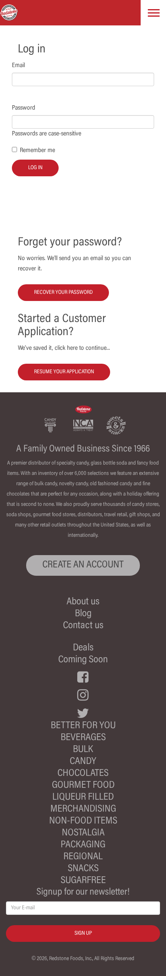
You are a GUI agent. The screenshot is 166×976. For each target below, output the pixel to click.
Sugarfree (83, 881)
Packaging (83, 845)
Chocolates (83, 774)
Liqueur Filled (83, 797)
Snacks (83, 869)
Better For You (83, 726)
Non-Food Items (83, 821)
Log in (35, 168)
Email (18, 65)
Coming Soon (83, 660)
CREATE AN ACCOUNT (83, 565)
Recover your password (63, 292)
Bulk (83, 750)
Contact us (83, 626)
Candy (83, 762)
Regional (83, 857)
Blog (83, 614)
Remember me (37, 150)
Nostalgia (83, 833)
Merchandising (83, 809)
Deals (83, 648)
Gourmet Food (83, 786)
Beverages (83, 738)
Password (23, 108)
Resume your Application (64, 372)
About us (83, 602)
